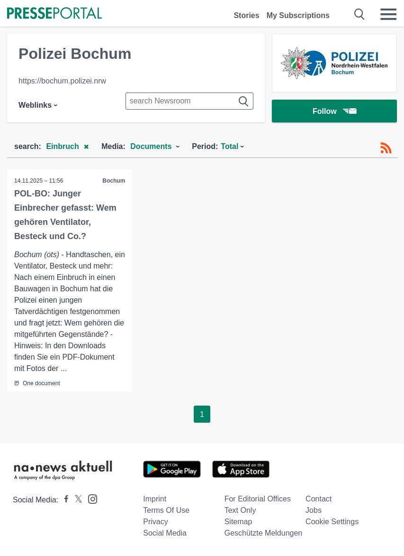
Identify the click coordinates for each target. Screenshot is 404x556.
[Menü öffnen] (388, 14)
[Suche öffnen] (360, 14)
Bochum (113, 180)
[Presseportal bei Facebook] (63, 500)
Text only (240, 510)
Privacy (155, 522)
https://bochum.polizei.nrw (62, 81)
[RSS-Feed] (386, 148)
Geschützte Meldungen (263, 533)
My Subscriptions (298, 15)
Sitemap (238, 522)
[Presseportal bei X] (75, 500)
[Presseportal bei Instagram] (89, 498)
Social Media (165, 533)
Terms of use (166, 510)
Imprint (154, 499)
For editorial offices (257, 499)
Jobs (313, 510)
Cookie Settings (332, 522)
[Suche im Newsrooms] (189, 101)
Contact (318, 499)
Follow (334, 111)
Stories (246, 15)
